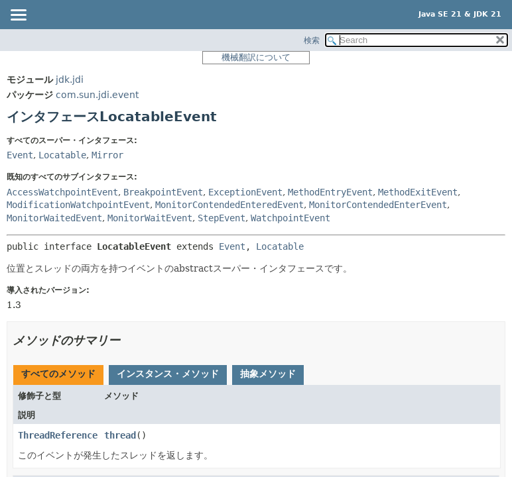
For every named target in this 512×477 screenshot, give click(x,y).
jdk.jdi (70, 79)
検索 (312, 40)
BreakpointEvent (163, 192)
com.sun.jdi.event (97, 94)
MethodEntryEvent (330, 192)
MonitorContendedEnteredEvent (229, 204)
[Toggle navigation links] (18, 16)
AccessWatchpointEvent (62, 192)
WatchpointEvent (290, 218)
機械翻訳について (256, 57)
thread (120, 435)
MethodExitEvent (418, 192)
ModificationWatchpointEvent (78, 204)
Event (20, 155)
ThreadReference (57, 435)
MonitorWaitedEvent (54, 218)
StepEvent (221, 218)
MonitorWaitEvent (149, 218)
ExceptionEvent (245, 192)
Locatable (62, 155)
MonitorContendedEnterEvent (378, 204)
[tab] (58, 375)
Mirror (107, 155)
